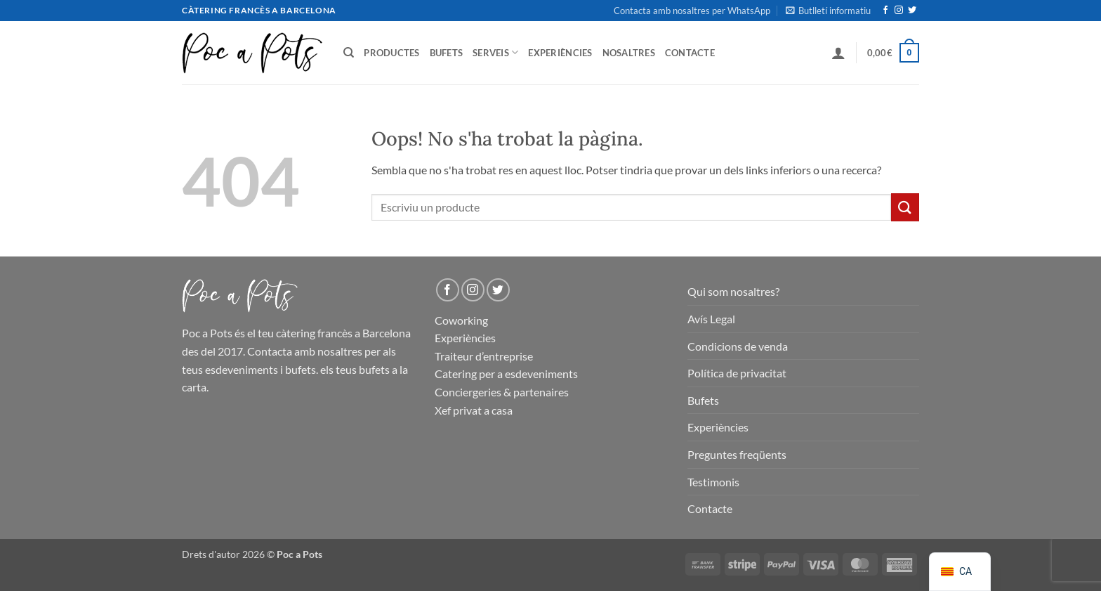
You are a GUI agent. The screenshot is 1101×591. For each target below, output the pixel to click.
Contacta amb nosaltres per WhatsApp (692, 10)
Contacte (690, 52)
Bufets (446, 52)
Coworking (461, 320)
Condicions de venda (737, 346)
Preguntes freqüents (736, 454)
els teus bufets (355, 369)
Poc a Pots (207, 332)
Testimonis (713, 481)
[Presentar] (905, 207)
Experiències (560, 52)
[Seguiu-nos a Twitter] (912, 10)
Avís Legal (711, 318)
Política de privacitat (736, 372)
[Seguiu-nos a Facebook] (885, 10)
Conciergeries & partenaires (502, 391)
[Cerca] (348, 52)
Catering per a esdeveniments (506, 373)
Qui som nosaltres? (733, 291)
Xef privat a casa (474, 410)
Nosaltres (628, 52)
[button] (828, 10)
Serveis (495, 52)
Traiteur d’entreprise (484, 356)
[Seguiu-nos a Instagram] (899, 10)
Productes (391, 52)
